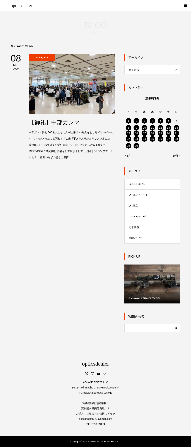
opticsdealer (21, 5)
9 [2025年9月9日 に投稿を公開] (136, 127)
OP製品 (133, 205)
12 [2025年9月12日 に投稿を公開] (160, 127)
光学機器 (134, 227)
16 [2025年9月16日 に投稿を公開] (136, 133)
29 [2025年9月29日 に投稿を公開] (128, 145)
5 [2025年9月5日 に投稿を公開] (160, 120)
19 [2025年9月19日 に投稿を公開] (160, 133)
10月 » (176, 155)
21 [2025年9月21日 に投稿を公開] (176, 133)
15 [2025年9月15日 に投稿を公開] (128, 133)
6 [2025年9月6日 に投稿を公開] (168, 120)
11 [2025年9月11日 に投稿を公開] (152, 127)
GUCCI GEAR (137, 183)
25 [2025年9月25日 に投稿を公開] (152, 138)
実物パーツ (135, 238)
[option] (152, 283)
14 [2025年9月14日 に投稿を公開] (176, 127)
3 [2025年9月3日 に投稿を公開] (144, 120)
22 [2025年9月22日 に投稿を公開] (128, 138)
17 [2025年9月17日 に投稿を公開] (144, 133)
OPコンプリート (138, 194)
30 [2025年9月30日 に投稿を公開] (136, 145)
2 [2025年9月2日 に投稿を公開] (136, 120)
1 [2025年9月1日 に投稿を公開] (128, 120)
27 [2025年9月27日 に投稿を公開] (168, 138)
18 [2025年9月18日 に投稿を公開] (152, 133)
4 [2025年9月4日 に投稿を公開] (152, 120)
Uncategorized (137, 216)
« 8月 (127, 155)
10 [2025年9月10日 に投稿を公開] (144, 127)
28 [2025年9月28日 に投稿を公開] (176, 138)
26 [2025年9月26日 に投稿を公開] (160, 138)
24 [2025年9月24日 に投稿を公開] (144, 138)
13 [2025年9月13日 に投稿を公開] (168, 127)
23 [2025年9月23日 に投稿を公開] (136, 138)
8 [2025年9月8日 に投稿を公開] (128, 127)
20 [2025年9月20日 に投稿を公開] (168, 133)
